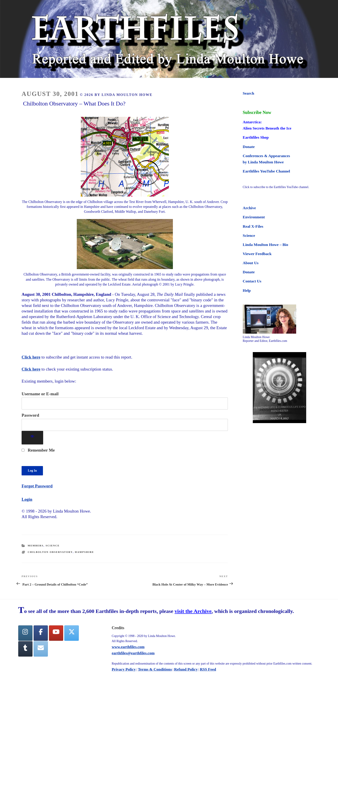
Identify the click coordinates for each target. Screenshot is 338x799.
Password (30, 415)
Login (27, 499)
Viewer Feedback (257, 253)
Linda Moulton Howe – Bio (265, 244)
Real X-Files (253, 226)
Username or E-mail (40, 393)
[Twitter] (71, 633)
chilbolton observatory (50, 552)
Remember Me (38, 450)
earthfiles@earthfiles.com (133, 653)
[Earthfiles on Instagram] (25, 633)
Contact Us (252, 281)
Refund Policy (186, 669)
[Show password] (32, 437)
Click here (31, 357)
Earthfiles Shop (256, 137)
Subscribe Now (257, 112)
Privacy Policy (124, 669)
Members (36, 545)
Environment (254, 217)
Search (248, 93)
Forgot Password (37, 486)
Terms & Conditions (155, 669)
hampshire (84, 552)
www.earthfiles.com (128, 647)
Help (247, 290)
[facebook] (41, 633)
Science (53, 545)
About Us (251, 263)
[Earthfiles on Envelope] (41, 649)
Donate (249, 146)
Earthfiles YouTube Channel (266, 171)
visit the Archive (193, 611)
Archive (249, 208)
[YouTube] (56, 633)
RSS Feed (208, 669)
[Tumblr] (25, 649)
